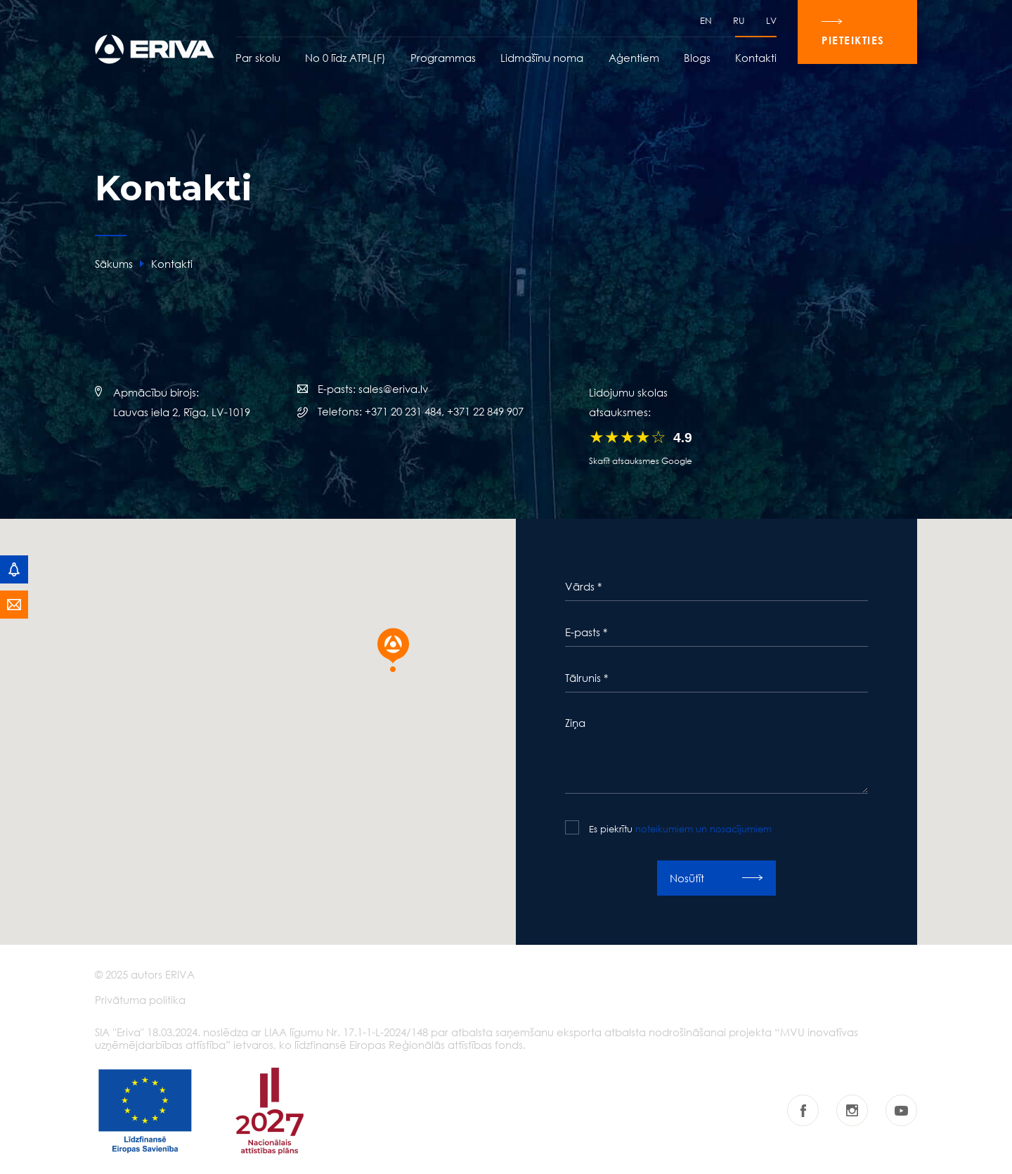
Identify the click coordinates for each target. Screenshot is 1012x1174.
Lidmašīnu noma (541, 57)
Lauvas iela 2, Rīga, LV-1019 (181, 412)
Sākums (114, 263)
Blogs (697, 57)
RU (739, 20)
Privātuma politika (140, 999)
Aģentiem (634, 57)
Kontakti (756, 57)
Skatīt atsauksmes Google (640, 461)
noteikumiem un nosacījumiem (703, 828)
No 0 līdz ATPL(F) (345, 57)
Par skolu (257, 57)
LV (771, 20)
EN (706, 20)
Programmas (443, 57)
